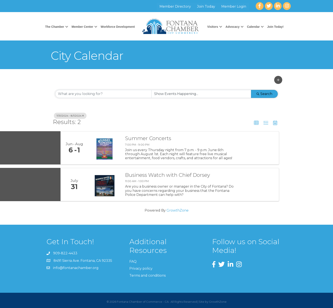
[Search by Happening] (201, 94)
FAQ (133, 261)
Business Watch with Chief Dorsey (167, 175)
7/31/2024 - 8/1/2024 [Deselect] (70, 115)
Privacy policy (140, 268)
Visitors (212, 26)
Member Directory (175, 6)
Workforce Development (118, 26)
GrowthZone (177, 210)
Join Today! (275, 26)
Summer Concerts (148, 138)
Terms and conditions (147, 275)
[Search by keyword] (103, 94)
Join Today (206, 6)
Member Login (233, 6)
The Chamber (54, 26)
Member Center (82, 26)
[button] (278, 80)
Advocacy (233, 26)
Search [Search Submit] (264, 94)
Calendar (253, 26)
